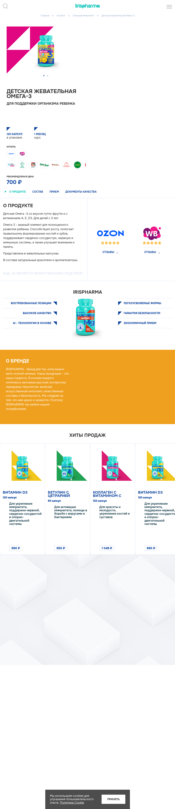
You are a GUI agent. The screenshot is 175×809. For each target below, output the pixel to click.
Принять (113, 799)
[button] (44, 76)
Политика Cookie (72, 803)
